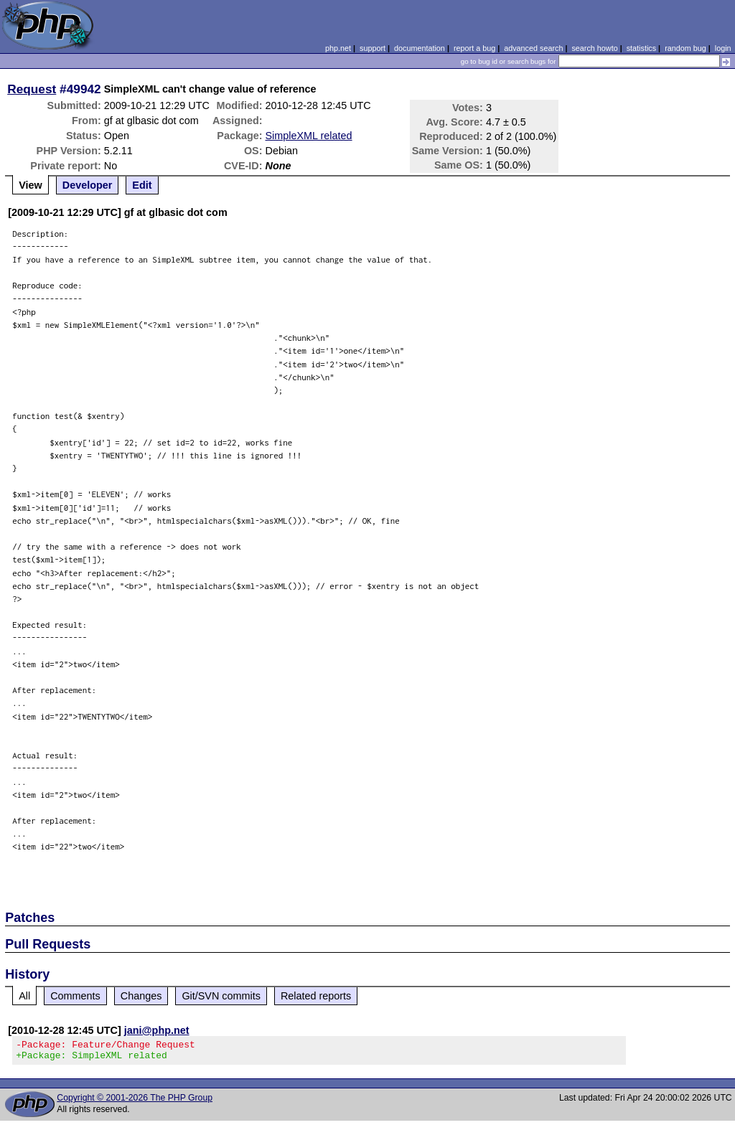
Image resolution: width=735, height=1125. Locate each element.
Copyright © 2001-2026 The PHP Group (134, 1102)
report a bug (474, 48)
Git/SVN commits (221, 996)
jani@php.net (156, 1030)
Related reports (316, 996)
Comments (75, 996)
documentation (419, 48)
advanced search (533, 48)
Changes (141, 996)
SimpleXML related (309, 135)
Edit (141, 185)
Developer (87, 185)
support (372, 48)
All (24, 996)
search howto (594, 48)
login (723, 48)
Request (31, 89)
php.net (338, 48)
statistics (641, 48)
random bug (685, 48)
